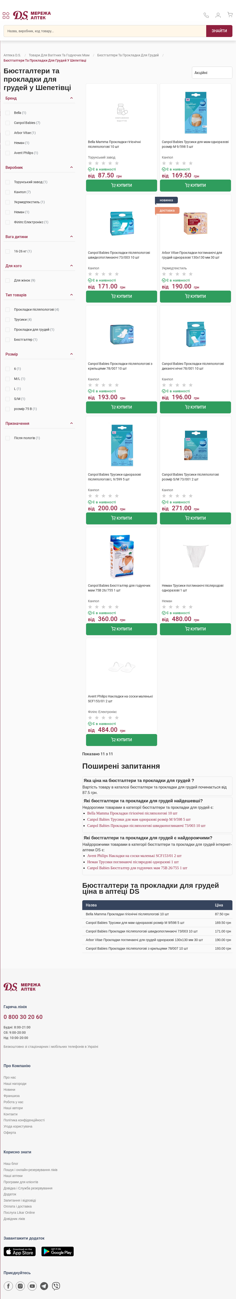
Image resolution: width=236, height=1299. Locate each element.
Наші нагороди (15, 1084)
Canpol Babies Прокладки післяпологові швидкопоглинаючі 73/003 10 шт (146, 826)
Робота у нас (13, 1102)
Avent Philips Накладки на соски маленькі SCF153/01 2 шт (134, 856)
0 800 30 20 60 (23, 1017)
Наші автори (13, 1108)
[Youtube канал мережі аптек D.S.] (32, 1287)
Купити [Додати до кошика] (121, 186)
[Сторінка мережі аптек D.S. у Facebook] (8, 1287)
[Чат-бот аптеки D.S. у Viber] (56, 1287)
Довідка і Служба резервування (28, 1188)
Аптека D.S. (12, 55)
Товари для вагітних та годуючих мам (59, 55)
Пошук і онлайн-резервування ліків (30, 1170)
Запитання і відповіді (20, 1200)
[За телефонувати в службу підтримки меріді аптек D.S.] (206, 17)
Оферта (10, 1132)
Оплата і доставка (18, 1206)
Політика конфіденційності (24, 1120)
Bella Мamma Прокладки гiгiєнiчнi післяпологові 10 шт (132, 813)
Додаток (10, 1194)
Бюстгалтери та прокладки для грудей (128, 55)
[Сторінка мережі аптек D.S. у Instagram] (20, 1287)
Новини (9, 1089)
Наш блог (11, 1164)
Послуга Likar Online (19, 1212)
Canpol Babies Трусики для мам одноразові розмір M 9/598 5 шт (139, 819)
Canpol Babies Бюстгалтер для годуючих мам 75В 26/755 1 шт (137, 868)
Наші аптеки (13, 1176)
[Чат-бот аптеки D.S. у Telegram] (44, 1287)
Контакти (10, 1114)
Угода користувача (18, 1126)
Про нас (10, 1077)
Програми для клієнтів (21, 1182)
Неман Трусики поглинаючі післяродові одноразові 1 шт (133, 862)
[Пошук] (219, 31)
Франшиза (12, 1096)
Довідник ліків (14, 1219)
